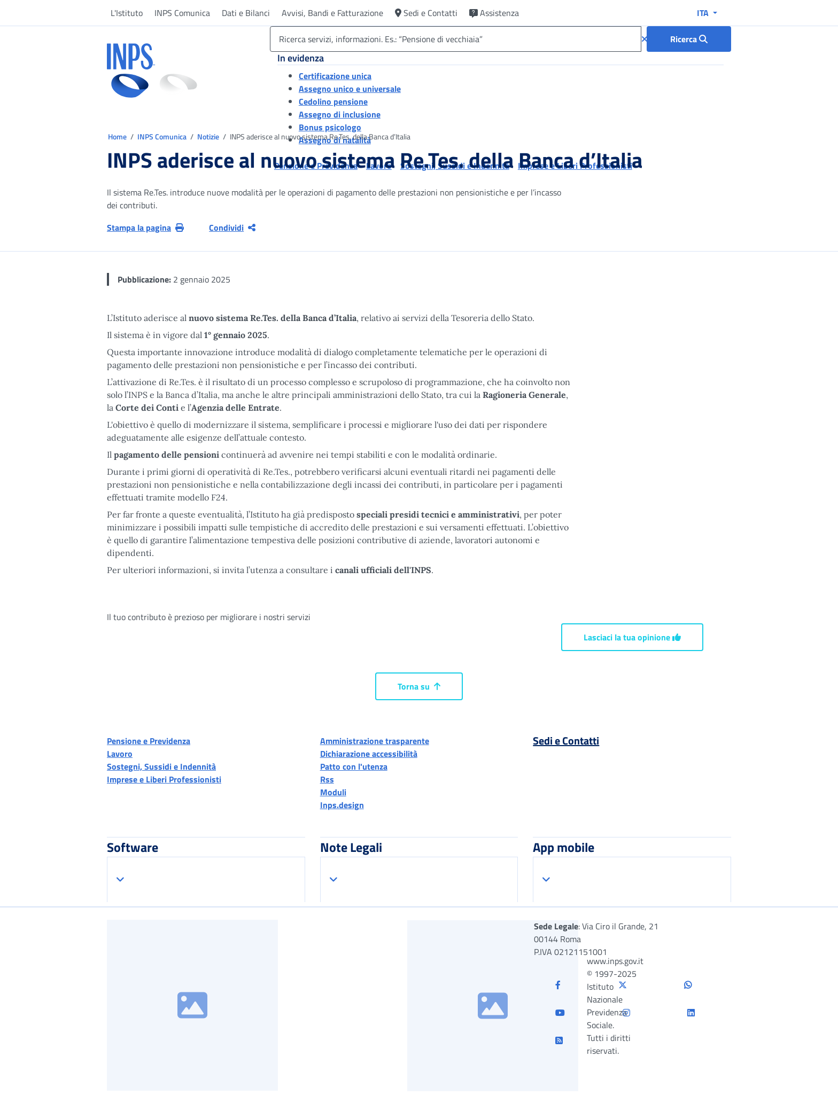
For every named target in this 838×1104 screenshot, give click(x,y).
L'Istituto (127, 12)
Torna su (419, 686)
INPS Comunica (182, 12)
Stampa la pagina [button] (145, 227)
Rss (327, 779)
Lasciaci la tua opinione (632, 637)
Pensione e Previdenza (148, 740)
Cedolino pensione (333, 101)
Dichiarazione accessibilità (368, 753)
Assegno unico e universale (350, 88)
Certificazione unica (335, 75)
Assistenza (494, 12)
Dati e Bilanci (246, 12)
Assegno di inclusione (340, 114)
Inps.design (342, 804)
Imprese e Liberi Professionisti (164, 779)
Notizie (208, 136)
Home (118, 136)
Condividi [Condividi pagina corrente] (232, 227)
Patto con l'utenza (353, 766)
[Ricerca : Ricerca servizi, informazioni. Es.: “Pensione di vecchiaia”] (689, 39)
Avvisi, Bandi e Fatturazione (332, 12)
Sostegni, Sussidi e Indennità (161, 766)
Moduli (333, 792)
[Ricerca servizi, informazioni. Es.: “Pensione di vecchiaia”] (455, 39)
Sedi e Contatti (426, 12)
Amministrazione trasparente (374, 740)
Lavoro (120, 753)
